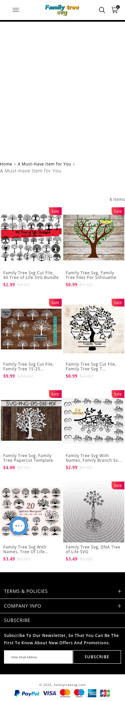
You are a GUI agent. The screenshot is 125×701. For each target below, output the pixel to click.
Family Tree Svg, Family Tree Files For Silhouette (91, 275)
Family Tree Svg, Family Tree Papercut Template (28, 458)
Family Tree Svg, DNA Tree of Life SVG (93, 549)
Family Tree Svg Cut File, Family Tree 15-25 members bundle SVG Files (31, 369)
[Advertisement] (62, 87)
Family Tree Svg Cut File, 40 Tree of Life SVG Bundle (31, 275)
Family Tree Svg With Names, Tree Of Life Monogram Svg (25, 552)
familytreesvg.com (70, 685)
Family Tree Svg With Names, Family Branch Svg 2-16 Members (93, 460)
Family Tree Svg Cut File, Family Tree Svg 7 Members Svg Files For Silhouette (91, 371)
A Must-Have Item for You (44, 164)
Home (6, 164)
